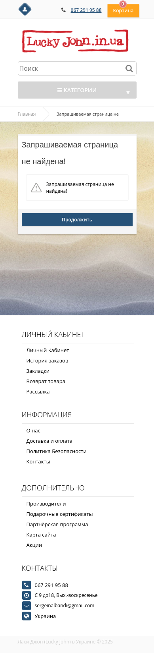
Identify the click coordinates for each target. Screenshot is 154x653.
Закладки (38, 370)
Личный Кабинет (48, 350)
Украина (45, 616)
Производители (46, 503)
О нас (33, 430)
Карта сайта (41, 534)
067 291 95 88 (86, 10)
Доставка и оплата (50, 440)
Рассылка (38, 391)
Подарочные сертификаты (60, 513)
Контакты (38, 461)
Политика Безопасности (57, 451)
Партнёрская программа (57, 524)
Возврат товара (46, 381)
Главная (27, 114)
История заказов (47, 360)
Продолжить (77, 219)
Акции (34, 544)
